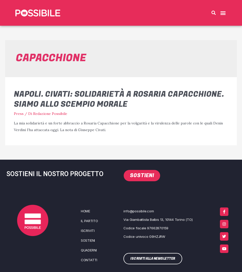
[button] (213, 13)
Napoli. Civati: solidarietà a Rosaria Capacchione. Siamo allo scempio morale (119, 99)
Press (19, 113)
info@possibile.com (138, 211)
